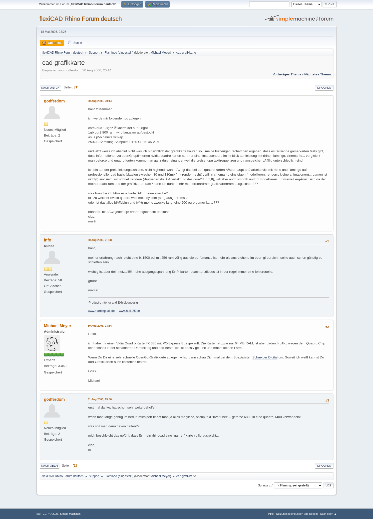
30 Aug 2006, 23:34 (100, 325)
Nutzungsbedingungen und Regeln (297, 513)
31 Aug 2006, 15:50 (100, 399)
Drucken (324, 87)
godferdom (54, 101)
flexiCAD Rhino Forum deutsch (81, 18)
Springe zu (265, 485)
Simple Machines (70, 513)
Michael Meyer (160, 52)
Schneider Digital (265, 357)
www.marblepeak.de (101, 311)
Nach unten (50, 87)
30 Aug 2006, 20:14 (100, 100)
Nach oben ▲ (328, 513)
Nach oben (49, 465)
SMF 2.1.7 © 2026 (48, 513)
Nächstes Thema (317, 74)
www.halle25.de (129, 311)
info (47, 240)
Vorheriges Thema (286, 74)
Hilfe (271, 513)
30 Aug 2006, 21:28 (100, 239)
